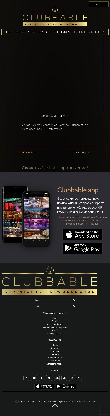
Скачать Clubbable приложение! (55, 167)
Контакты (55, 348)
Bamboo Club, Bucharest (55, 115)
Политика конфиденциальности (55, 401)
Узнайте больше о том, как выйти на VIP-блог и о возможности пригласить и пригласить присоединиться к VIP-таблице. (82, 220)
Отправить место (55, 357)
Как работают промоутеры (55, 327)
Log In (98, 4)
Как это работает (55, 324)
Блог (55, 318)
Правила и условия (24, 401)
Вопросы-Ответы (55, 333)
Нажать (55, 330)
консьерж (55, 354)
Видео (55, 321)
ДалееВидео (83, 152)
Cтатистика (55, 360)
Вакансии (55, 351)
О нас (55, 345)
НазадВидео (26, 152)
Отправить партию (55, 364)
